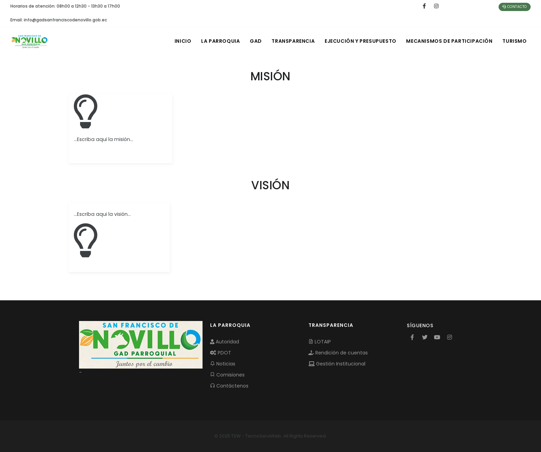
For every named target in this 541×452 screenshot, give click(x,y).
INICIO (179, 41)
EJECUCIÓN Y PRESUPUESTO (359, 41)
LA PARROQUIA (218, 41)
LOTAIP (319, 341)
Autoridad (224, 341)
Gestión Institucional (336, 363)
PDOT (220, 352)
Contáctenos (229, 385)
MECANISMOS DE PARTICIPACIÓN (449, 41)
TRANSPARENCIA (291, 41)
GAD (254, 41)
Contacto (514, 6)
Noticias (222, 363)
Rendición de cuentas (338, 352)
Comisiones (227, 374)
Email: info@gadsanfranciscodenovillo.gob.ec (58, 20)
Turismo (514, 41)
